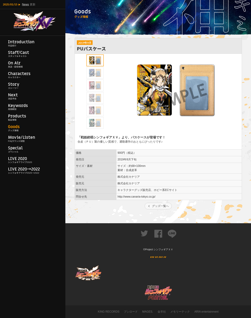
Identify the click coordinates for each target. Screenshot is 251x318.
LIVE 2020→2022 (24, 169)
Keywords (18, 105)
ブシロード (131, 311)
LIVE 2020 (17, 158)
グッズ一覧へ (160, 206)
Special (15, 148)
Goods (14, 127)
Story (13, 84)
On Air (14, 63)
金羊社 (162, 311)
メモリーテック (180, 311)
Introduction (21, 42)
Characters (19, 73)
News (25, 4)
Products (17, 116)
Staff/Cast (18, 52)
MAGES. (147, 311)
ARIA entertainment (206, 311)
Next (13, 95)
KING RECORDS (108, 311)
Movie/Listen (21, 137)
